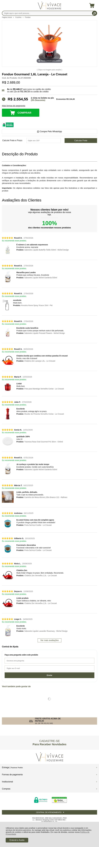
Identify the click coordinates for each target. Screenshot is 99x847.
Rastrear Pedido (17, 768)
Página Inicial (7, 17)
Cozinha (18, 17)
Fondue (27, 17)
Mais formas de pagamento (13, 106)
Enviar (49, 675)
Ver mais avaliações (49, 640)
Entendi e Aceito (17, 840)
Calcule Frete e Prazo (12, 140)
